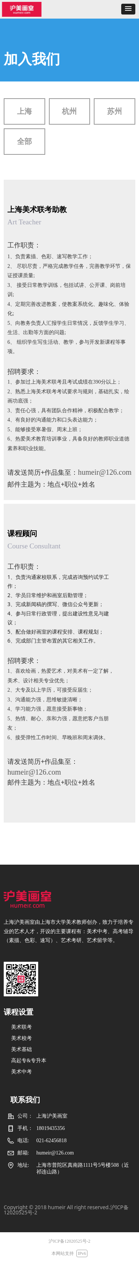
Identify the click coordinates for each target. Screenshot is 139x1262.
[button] (128, 9)
